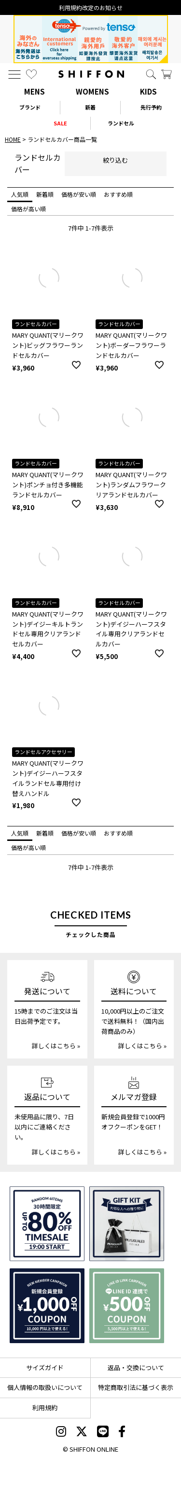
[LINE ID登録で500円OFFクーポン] (127, 1305)
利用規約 (44, 1407)
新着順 (45, 194)
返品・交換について (136, 1367)
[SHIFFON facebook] (122, 1432)
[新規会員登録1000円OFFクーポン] (47, 1305)
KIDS (148, 91)
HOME (13, 139)
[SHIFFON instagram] (61, 1432)
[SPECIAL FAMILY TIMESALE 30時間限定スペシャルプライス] (47, 1223)
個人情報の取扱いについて (45, 1387)
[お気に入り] (31, 74)
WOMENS (92, 91)
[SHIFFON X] (81, 1432)
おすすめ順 (118, 194)
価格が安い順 (78, 194)
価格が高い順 (28, 209)
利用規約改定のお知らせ (91, 7)
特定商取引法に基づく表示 (135, 1387)
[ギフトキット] (127, 1223)
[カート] (166, 74)
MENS (34, 91)
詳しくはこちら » (56, 1045)
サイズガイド (45, 1367)
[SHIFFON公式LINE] (103, 1432)
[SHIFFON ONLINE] (91, 74)
